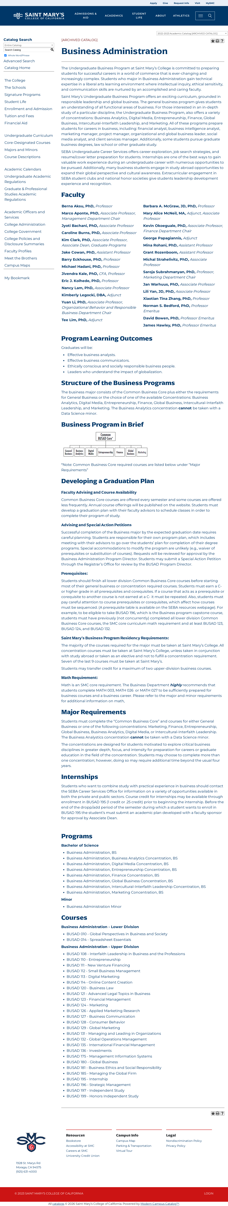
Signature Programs (22, 94)
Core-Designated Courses (27, 142)
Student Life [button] (139, 15)
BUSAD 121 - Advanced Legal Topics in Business (108, 994)
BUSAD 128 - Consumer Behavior (96, 1022)
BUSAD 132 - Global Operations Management (107, 1039)
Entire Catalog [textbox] (13, 45)
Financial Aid (15, 123)
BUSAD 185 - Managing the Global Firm (101, 1073)
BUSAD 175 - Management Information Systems (109, 1056)
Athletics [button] (181, 15)
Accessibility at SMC (80, 1145)
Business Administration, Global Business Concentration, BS (120, 881)
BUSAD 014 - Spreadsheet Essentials (99, 939)
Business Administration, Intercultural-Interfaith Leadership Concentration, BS (136, 886)
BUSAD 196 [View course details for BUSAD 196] (125, 613)
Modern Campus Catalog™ (160, 1203)
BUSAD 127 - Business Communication (101, 1016)
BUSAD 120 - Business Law (90, 988)
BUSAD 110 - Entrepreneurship (94, 959)
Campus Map (125, 1141)
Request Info (181, 3)
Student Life (15, 102)
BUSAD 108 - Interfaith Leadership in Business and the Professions (126, 954)
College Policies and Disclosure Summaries (24, 241)
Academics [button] (114, 15)
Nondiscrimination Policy (184, 1141)
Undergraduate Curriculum (28, 135)
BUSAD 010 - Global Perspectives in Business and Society (117, 934)
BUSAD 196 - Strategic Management (99, 1085)
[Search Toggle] (205, 16)
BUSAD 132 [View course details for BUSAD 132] (100, 629)
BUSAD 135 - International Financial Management (111, 1045)
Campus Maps (17, 265)
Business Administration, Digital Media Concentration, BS (118, 864)
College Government (23, 231)
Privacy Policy (175, 1145)
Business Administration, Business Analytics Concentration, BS (122, 858)
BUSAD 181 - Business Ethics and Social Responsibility (114, 1068)
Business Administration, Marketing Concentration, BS (115, 892)
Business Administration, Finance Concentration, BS (113, 875)
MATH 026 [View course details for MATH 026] (124, 690)
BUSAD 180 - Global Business (92, 1062)
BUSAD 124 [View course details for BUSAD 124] (71, 629)
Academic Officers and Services (24, 214)
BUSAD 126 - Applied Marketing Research (103, 1011)
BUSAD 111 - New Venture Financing (98, 965)
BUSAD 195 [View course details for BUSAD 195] (96, 802)
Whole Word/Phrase (18, 55)
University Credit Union (83, 1155)
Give (165, 3)
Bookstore (73, 1141)
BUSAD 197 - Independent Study (96, 1090)
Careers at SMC (77, 1150)
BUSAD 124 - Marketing (87, 1005)
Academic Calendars (22, 169)
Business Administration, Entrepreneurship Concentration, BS (122, 869)
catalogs (58, 1203)
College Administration (24, 224)
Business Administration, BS (91, 852)
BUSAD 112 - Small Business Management (103, 971)
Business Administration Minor (94, 906)
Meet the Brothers (20, 258)
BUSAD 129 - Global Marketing (93, 1028)
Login (208, 1193)
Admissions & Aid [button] (86, 15)
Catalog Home (17, 68)
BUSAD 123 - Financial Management (99, 999)
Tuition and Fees (19, 116)
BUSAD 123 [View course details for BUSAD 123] (212, 623)
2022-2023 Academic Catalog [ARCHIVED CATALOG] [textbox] (187, 33)
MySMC (210, 3)
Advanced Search (19, 61)
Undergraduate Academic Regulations (27, 179)
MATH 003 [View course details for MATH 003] (105, 690)
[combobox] (192, 33)
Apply (153, 3)
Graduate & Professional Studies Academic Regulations (25, 194)
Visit (197, 3)
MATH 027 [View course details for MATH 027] (149, 690)
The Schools (15, 87)
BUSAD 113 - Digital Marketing (93, 976)
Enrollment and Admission (28, 109)
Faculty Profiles (18, 251)
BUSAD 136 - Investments (89, 1050)
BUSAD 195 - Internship (87, 1079)
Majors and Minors (21, 150)
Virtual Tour (124, 1150)
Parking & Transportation (133, 1145)
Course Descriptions (22, 157)
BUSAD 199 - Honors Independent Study (103, 1096)
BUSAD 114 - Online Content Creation (100, 982)
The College (14, 80)
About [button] (161, 15)
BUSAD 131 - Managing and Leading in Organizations (114, 1033)
